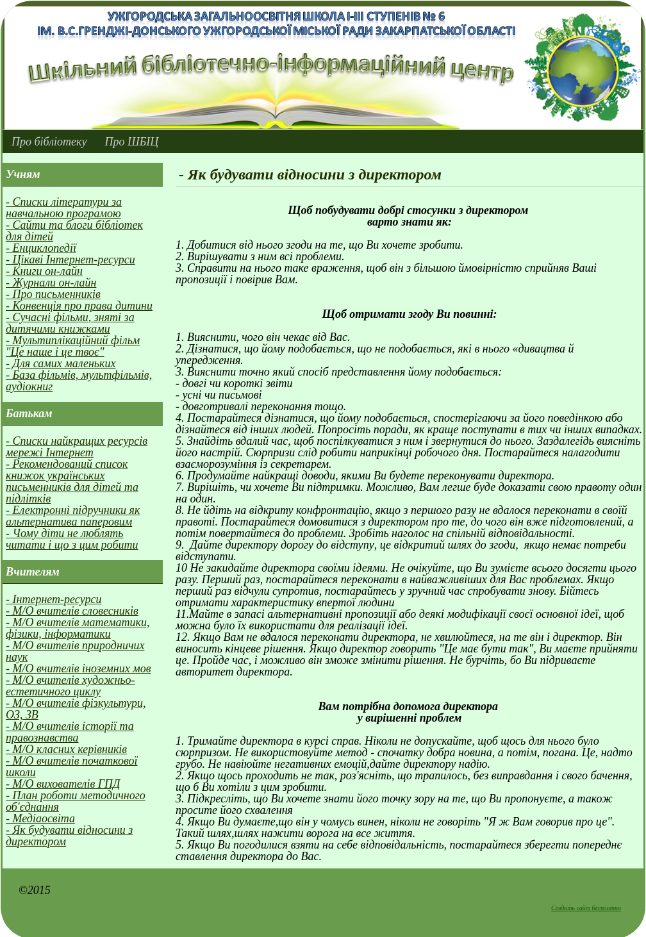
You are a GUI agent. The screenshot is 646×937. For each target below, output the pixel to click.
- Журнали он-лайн (51, 282)
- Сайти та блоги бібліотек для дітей (74, 230)
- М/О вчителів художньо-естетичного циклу (70, 685)
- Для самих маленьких (60, 363)
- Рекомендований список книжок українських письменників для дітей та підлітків (72, 481)
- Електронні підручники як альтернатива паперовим (73, 515)
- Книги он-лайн (44, 271)
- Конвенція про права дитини (79, 305)
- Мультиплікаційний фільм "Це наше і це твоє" (73, 346)
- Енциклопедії (41, 248)
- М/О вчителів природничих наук (75, 651)
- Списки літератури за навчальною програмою (64, 207)
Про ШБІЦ (131, 141)
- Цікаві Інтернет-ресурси (70, 259)
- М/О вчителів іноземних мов (78, 668)
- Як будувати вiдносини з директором (69, 835)
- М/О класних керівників (66, 749)
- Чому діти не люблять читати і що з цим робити (72, 539)
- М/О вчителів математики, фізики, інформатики (78, 628)
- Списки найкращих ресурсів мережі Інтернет (76, 446)
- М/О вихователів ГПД (63, 784)
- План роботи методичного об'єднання (75, 801)
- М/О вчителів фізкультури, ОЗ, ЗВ (75, 708)
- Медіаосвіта (40, 818)
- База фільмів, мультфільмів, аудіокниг (79, 380)
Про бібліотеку (49, 141)
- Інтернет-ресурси (53, 599)
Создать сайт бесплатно (586, 907)
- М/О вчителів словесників (72, 611)
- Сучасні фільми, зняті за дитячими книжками (70, 323)
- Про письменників (53, 294)
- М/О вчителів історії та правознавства (70, 731)
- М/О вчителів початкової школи (72, 766)
